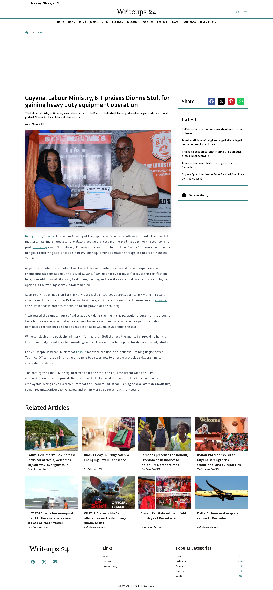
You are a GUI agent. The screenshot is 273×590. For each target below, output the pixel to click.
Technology (189, 21)
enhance (161, 300)
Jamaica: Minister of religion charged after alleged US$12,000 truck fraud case (212, 142)
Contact (107, 561)
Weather (148, 21)
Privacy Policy (110, 566)
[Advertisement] (136, 64)
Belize (82, 21)
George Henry (198, 195)
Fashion (162, 21)
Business (117, 21)
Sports (93, 21)
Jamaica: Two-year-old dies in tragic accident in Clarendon (210, 165)
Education (133, 21)
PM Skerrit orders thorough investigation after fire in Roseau (212, 131)
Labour (81, 352)
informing (40, 247)
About (106, 556)
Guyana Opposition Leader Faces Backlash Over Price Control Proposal (213, 176)
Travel (174, 21)
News (71, 21)
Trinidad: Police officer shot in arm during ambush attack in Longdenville (212, 154)
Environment (208, 21)
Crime (104, 21)
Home (61, 21)
